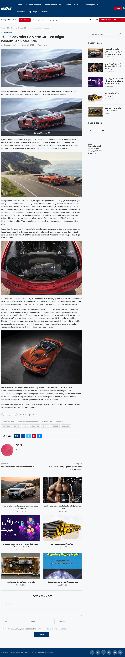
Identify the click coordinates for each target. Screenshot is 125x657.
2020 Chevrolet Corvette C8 (28, 422)
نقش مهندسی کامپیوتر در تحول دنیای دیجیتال (62, 582)
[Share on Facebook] (23, 436)
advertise (21, 12)
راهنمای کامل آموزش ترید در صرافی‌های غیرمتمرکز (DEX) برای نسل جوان (114, 81)
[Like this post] (17, 436)
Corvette (35, 426)
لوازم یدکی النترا (94, 146)
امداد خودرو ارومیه (95, 150)
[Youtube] (97, 20)
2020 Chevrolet (8, 422)
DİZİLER (77, 5)
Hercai (68, 5)
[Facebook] (92, 652)
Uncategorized (91, 5)
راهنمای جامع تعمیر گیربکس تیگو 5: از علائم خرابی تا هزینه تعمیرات (113, 51)
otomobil (52, 145)
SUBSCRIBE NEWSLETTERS (112, 20)
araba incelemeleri (53, 5)
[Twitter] (91, 20)
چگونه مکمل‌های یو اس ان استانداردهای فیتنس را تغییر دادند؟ (114, 66)
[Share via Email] (39, 436)
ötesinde (55, 426)
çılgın (26, 426)
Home (19, 5)
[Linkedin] (109, 652)
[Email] (120, 652)
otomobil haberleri (34, 5)
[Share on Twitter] (28, 436)
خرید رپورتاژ (92, 153)
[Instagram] (93, 20)
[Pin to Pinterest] (34, 436)
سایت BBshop (93, 148)
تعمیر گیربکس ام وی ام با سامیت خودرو (50, 20)
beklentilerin (47, 422)
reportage (32, 12)
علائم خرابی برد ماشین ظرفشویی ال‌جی (21, 582)
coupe (45, 426)
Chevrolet (59, 422)
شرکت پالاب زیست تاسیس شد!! (62, 544)
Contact (44, 12)
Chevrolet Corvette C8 (11, 426)
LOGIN (118, 8)
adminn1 (12, 45)
